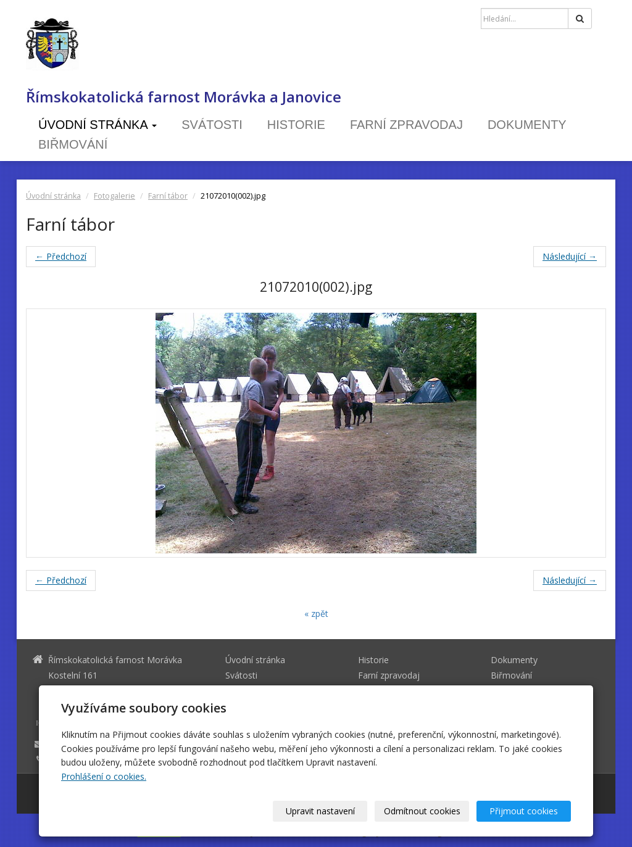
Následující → (570, 256)
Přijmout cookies (523, 811)
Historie (296, 124)
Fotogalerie (114, 196)
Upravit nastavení (320, 811)
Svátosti (212, 124)
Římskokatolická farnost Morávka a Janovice (183, 97)
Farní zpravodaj (406, 124)
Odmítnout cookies (422, 811)
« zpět (316, 613)
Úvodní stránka (97, 124)
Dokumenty (527, 124)
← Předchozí (60, 256)
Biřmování (72, 144)
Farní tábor (168, 196)
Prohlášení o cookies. (103, 776)
